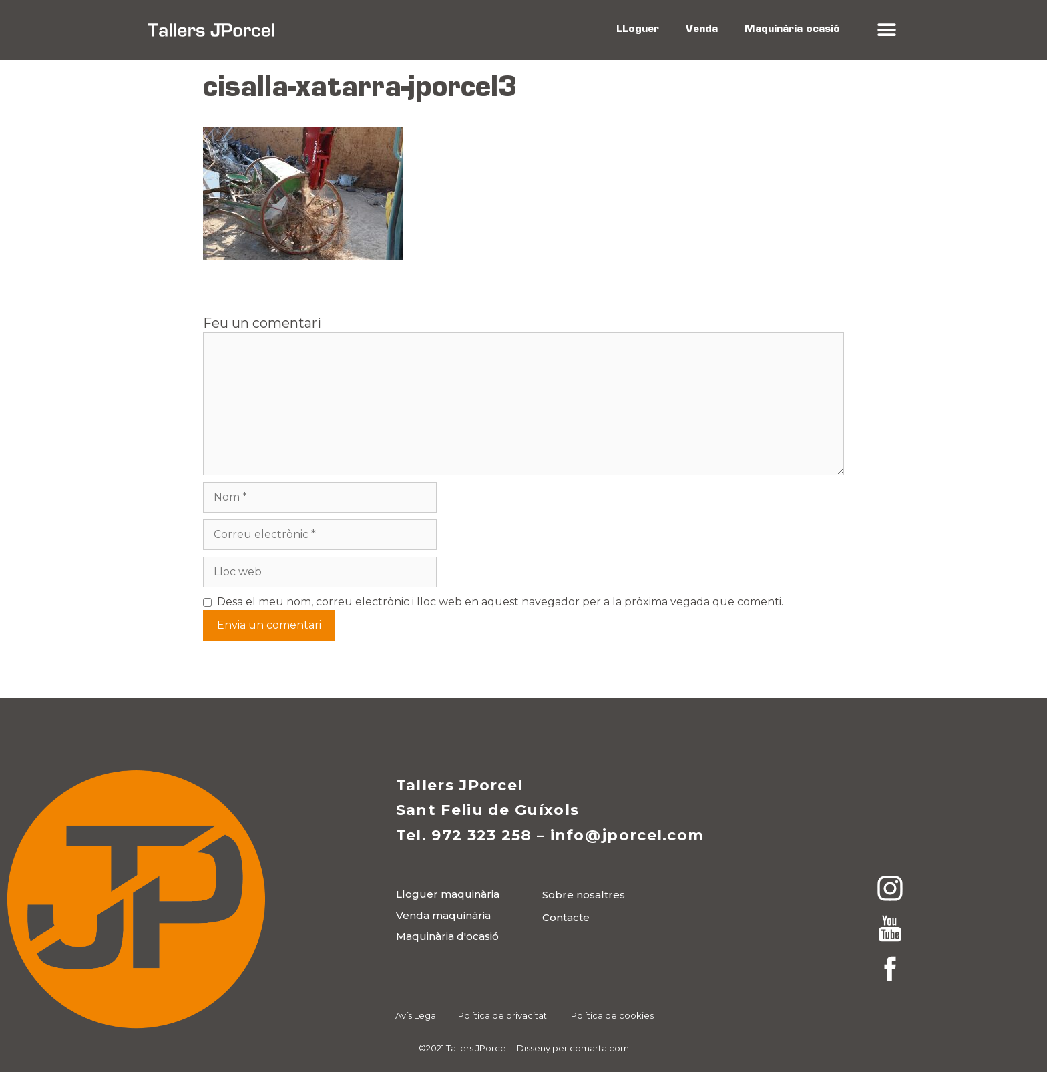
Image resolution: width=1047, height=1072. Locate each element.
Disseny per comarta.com (573, 1048)
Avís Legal (416, 1015)
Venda (702, 30)
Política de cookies (612, 1015)
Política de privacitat (502, 1015)
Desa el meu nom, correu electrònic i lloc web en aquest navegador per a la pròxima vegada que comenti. (500, 601)
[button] (886, 30)
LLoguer (637, 30)
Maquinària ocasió (792, 30)
